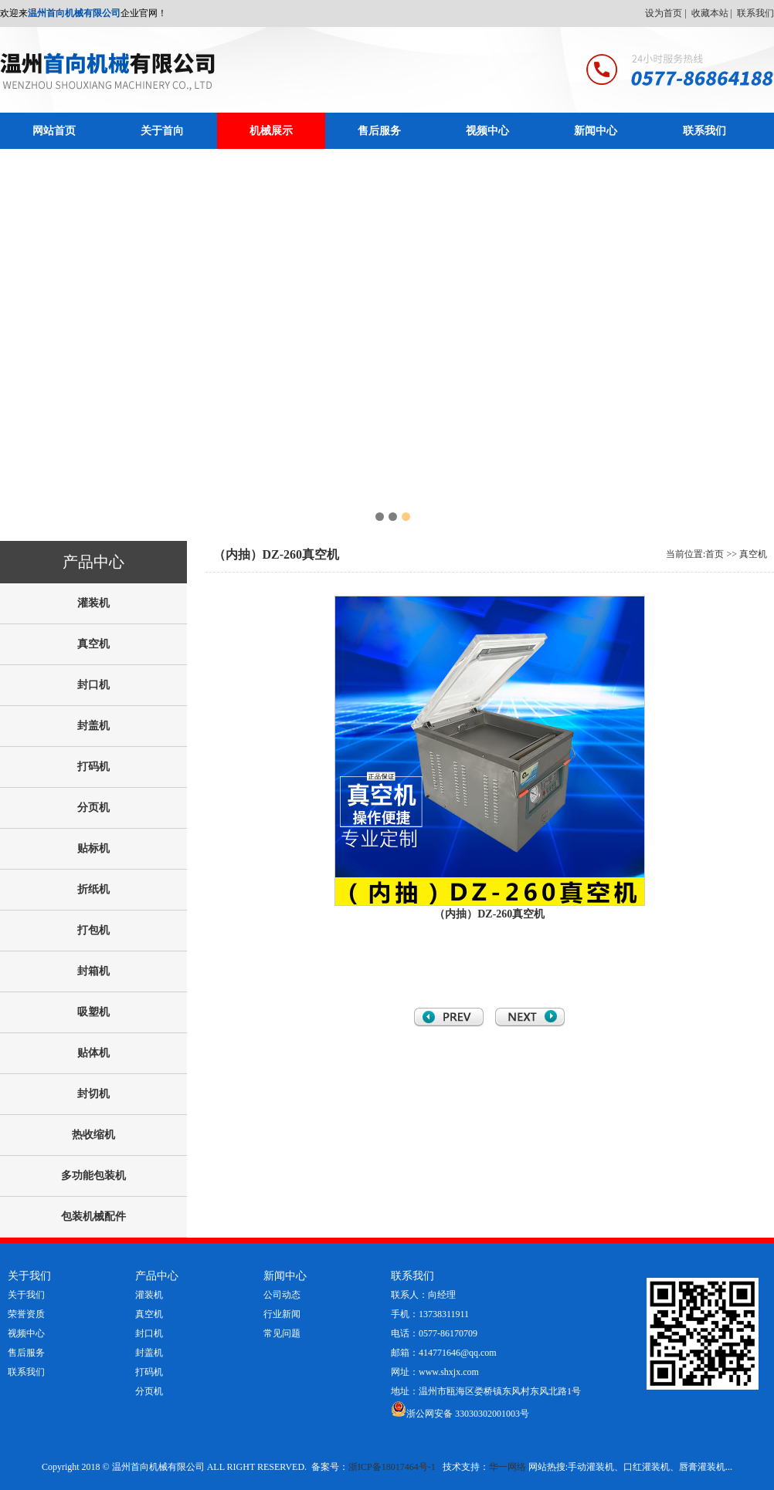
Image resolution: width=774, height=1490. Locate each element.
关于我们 (26, 1294)
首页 (714, 554)
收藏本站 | (713, 13)
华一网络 (507, 1466)
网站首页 (54, 131)
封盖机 (149, 1352)
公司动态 (281, 1294)
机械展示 (271, 131)
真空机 (753, 554)
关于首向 (162, 131)
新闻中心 (595, 131)
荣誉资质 (26, 1314)
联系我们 (755, 13)
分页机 (149, 1391)
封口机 (149, 1333)
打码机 (149, 1372)
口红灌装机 (646, 1466)
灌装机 (149, 1294)
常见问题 (281, 1333)
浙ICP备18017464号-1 (392, 1466)
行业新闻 (281, 1314)
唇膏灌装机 (702, 1466)
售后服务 (379, 131)
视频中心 (487, 131)
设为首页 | (666, 13)
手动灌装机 (591, 1466)
